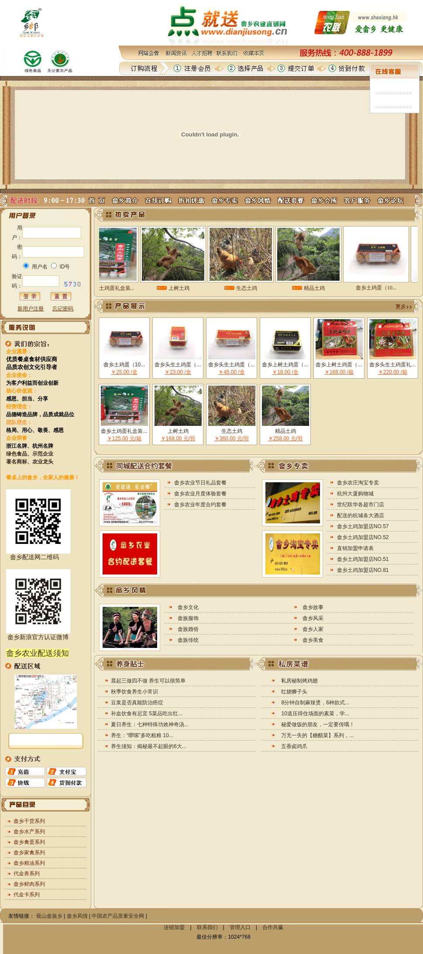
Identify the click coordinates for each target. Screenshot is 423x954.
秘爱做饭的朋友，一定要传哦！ (317, 724)
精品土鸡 (285, 431)
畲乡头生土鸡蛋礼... (392, 365)
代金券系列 (27, 873)
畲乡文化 (188, 607)
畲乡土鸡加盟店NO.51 (363, 559)
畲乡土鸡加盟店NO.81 (363, 570)
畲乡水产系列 (29, 832)
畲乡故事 (313, 607)
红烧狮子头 (294, 692)
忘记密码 (62, 309)
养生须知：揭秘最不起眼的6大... (148, 746)
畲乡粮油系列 (29, 863)
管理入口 (240, 927)
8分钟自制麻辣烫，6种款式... (315, 703)
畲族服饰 (188, 618)
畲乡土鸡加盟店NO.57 (363, 526)
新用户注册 (30, 309)
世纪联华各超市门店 (360, 504)
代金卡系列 (27, 894)
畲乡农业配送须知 (37, 653)
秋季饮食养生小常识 (134, 692)
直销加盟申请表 (355, 548)
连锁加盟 (174, 927)
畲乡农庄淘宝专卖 (358, 483)
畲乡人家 (313, 629)
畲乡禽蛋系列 (29, 842)
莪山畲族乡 (49, 916)
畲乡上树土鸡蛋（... (285, 365)
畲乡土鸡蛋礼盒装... (124, 431)
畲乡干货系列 (29, 821)
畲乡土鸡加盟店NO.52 (363, 537)
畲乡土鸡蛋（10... (124, 365)
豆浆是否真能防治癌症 (137, 703)
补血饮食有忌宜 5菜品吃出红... (146, 713)
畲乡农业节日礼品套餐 (200, 483)
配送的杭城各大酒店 (360, 515)
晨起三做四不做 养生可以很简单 (148, 681)
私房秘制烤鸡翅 (299, 681)
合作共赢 (272, 927)
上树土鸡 (178, 431)
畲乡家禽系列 (29, 853)
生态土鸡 (231, 431)
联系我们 (207, 927)
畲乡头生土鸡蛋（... (178, 365)
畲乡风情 (77, 916)
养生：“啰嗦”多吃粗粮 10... (142, 735)
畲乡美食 (313, 640)
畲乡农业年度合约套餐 (200, 504)
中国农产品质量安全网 (118, 916)
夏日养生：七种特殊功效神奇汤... (150, 724)
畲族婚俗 (188, 629)
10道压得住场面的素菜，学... (315, 713)
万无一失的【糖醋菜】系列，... (317, 735)
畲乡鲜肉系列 (29, 884)
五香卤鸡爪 (294, 746)
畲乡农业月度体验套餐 (200, 494)
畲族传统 (188, 640)
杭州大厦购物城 (355, 494)
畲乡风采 (313, 618)
